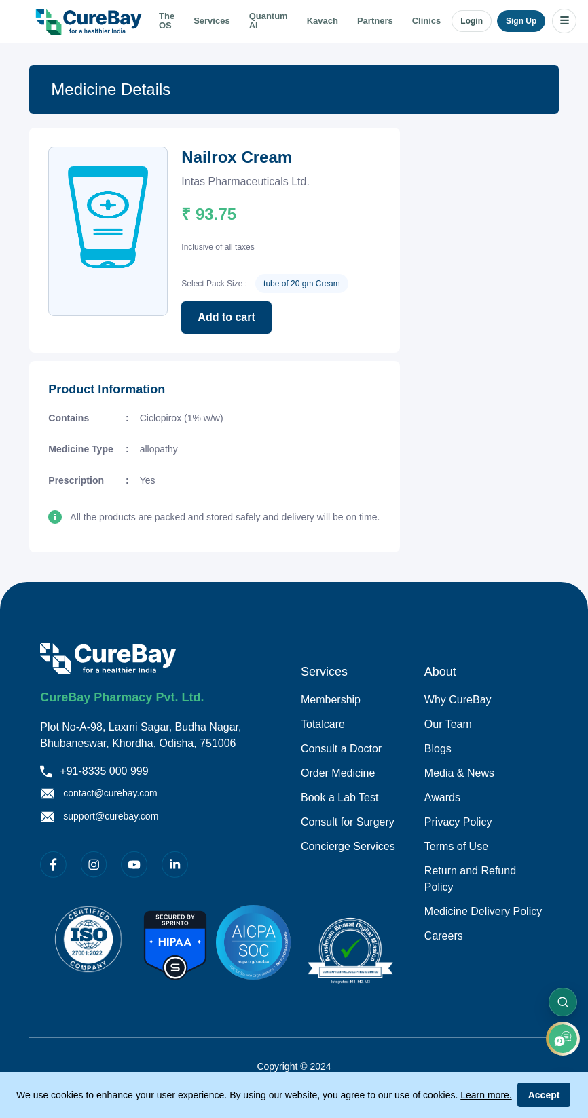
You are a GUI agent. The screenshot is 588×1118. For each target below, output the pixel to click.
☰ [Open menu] (564, 20)
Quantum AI (268, 21)
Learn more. (485, 1095)
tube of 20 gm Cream (301, 283)
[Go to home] (90, 21)
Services (212, 21)
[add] (563, 1038)
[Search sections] (563, 1002)
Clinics (426, 21)
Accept (544, 1095)
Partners (375, 21)
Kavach (322, 21)
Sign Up (521, 21)
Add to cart (226, 317)
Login (471, 21)
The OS (166, 21)
